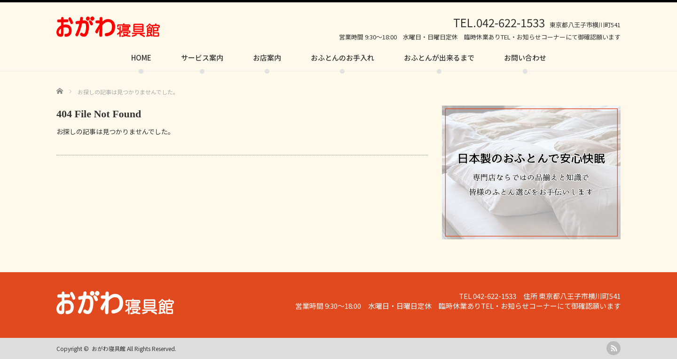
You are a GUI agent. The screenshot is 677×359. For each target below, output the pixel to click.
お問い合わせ (525, 57)
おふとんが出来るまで (439, 57)
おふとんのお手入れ (342, 57)
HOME (141, 57)
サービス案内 (202, 57)
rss (613, 348)
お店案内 (267, 57)
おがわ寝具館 (109, 348)
